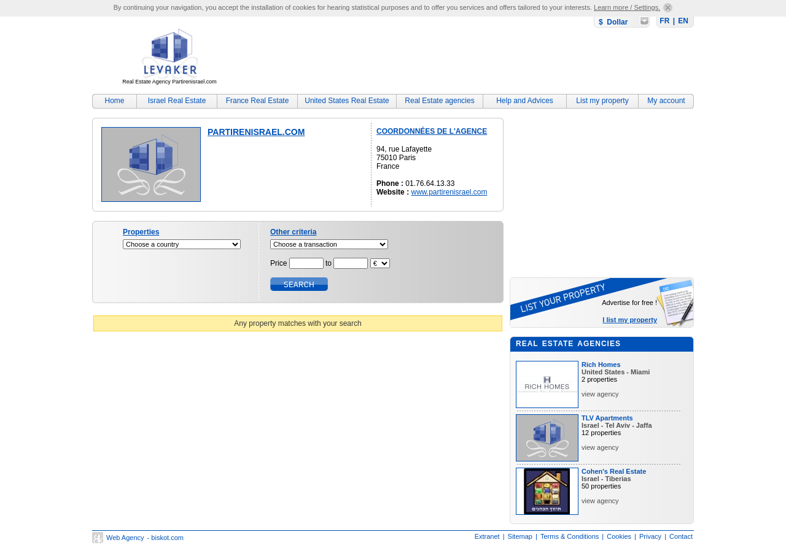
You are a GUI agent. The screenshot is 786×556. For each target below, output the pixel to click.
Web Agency (125, 537)
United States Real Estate (347, 100)
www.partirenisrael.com (449, 192)
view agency (600, 394)
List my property (602, 100)
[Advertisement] (470, 58)
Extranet (487, 536)
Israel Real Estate (177, 100)
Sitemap (520, 536)
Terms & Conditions (569, 536)
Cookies (619, 536)
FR (664, 21)
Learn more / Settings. (627, 7)
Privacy (650, 536)
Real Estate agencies (439, 100)
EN (683, 21)
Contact (681, 536)
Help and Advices (524, 100)
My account (666, 100)
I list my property (629, 319)
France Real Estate (257, 100)
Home (114, 100)
